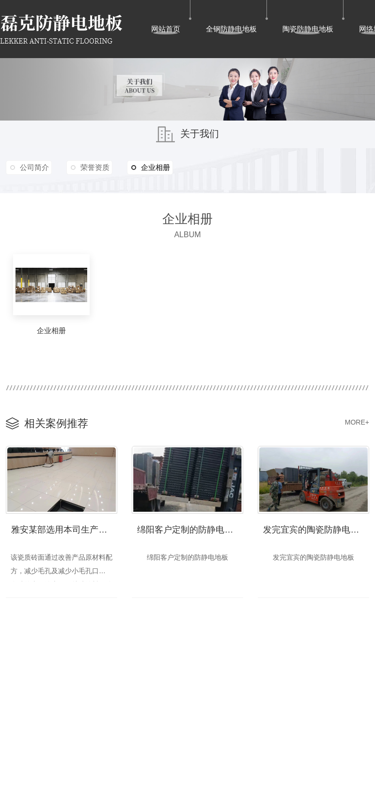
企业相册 (156, 167)
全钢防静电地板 (231, 29)
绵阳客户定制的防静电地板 (189, 529)
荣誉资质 (98, 167)
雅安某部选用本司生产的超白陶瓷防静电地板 (64, 529)
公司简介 (35, 167)
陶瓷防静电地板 (307, 29)
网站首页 (165, 29)
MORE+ (357, 422)
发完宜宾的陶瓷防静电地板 (315, 529)
